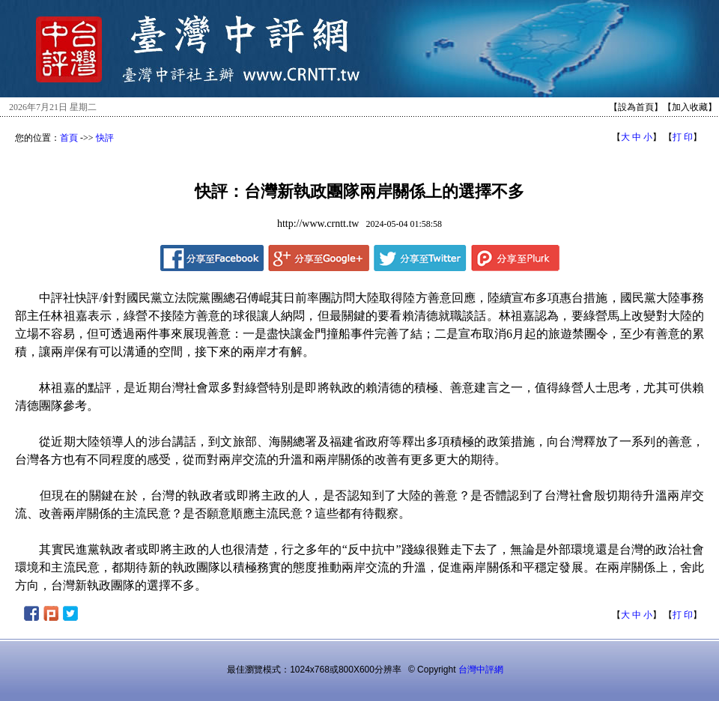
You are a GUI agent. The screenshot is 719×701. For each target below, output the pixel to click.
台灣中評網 (480, 669)
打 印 (683, 137)
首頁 (69, 138)
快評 (105, 138)
